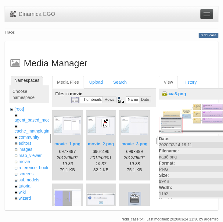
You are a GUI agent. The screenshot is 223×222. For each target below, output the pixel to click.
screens (26, 173)
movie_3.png (134, 143)
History (190, 82)
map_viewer (30, 155)
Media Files (68, 82)
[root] (19, 109)
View (168, 82)
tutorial (25, 186)
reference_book (33, 167)
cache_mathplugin (32, 131)
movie (24, 161)
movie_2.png (101, 143)
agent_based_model (34, 120)
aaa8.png (176, 93)
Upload (96, 82)
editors (25, 143)
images (25, 149)
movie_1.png (67, 143)
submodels (29, 179)
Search (120, 82)
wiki (22, 192)
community (29, 137)
